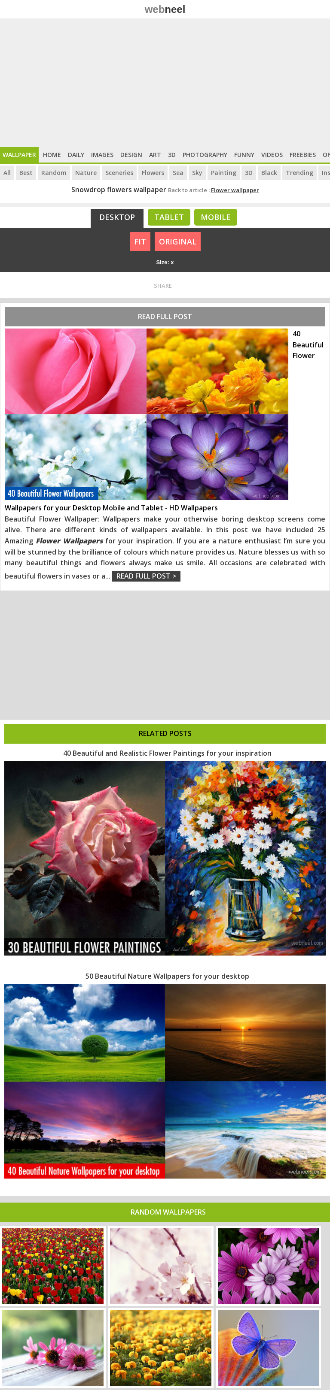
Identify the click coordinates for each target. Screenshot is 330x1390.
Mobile (216, 217)
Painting (223, 173)
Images (102, 155)
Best (26, 173)
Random (54, 173)
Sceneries (119, 173)
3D (172, 155)
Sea (178, 173)
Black (269, 173)
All (7, 173)
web (165, 9)
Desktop (117, 217)
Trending (299, 173)
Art (155, 155)
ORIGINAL (177, 241)
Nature (86, 173)
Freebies (303, 155)
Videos (272, 155)
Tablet (169, 217)
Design (131, 155)
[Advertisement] (165, 83)
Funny (244, 155)
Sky (197, 173)
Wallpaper (19, 155)
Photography (205, 155)
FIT (140, 241)
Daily (76, 155)
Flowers (153, 173)
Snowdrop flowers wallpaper (118, 189)
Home (52, 155)
